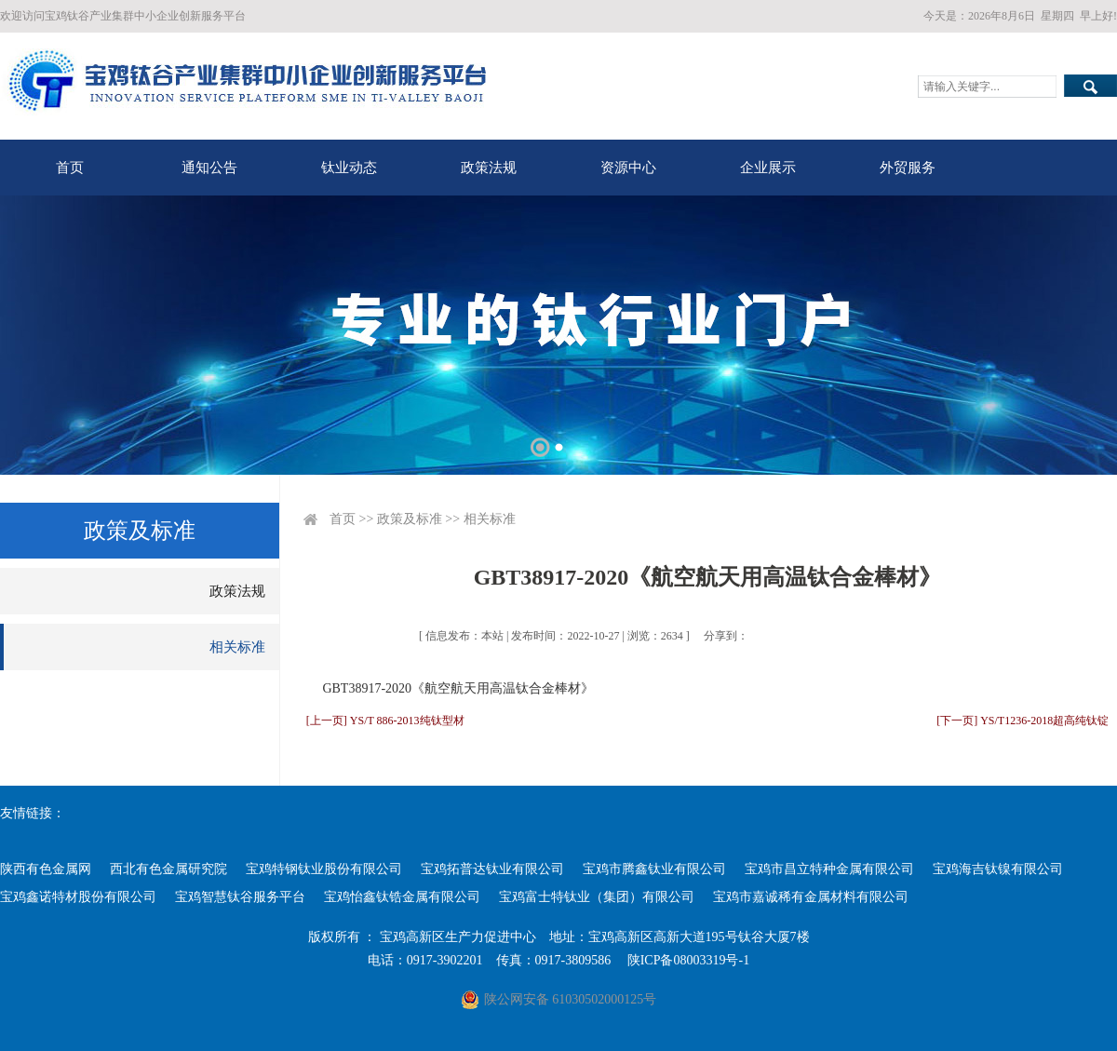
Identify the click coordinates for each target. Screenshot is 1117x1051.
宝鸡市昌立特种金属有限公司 (829, 869)
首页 (70, 167)
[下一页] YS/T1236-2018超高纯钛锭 (1022, 720)
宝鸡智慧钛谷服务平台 (240, 897)
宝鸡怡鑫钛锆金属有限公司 (402, 897)
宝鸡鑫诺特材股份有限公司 (78, 897)
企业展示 (768, 167)
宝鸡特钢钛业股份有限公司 (324, 869)
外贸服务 (907, 167)
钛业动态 (349, 167)
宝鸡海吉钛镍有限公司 (998, 869)
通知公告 (209, 167)
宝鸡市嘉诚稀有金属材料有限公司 (810, 897)
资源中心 (628, 167)
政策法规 (489, 167)
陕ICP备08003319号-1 (688, 960)
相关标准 (237, 647)
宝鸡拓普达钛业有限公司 (492, 869)
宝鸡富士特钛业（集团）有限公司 (596, 897)
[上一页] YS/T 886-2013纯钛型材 (385, 720)
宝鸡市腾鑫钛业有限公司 (654, 869)
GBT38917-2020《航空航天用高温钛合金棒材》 (458, 688)
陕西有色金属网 (45, 869)
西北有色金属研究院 (168, 869)
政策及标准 (409, 519)
